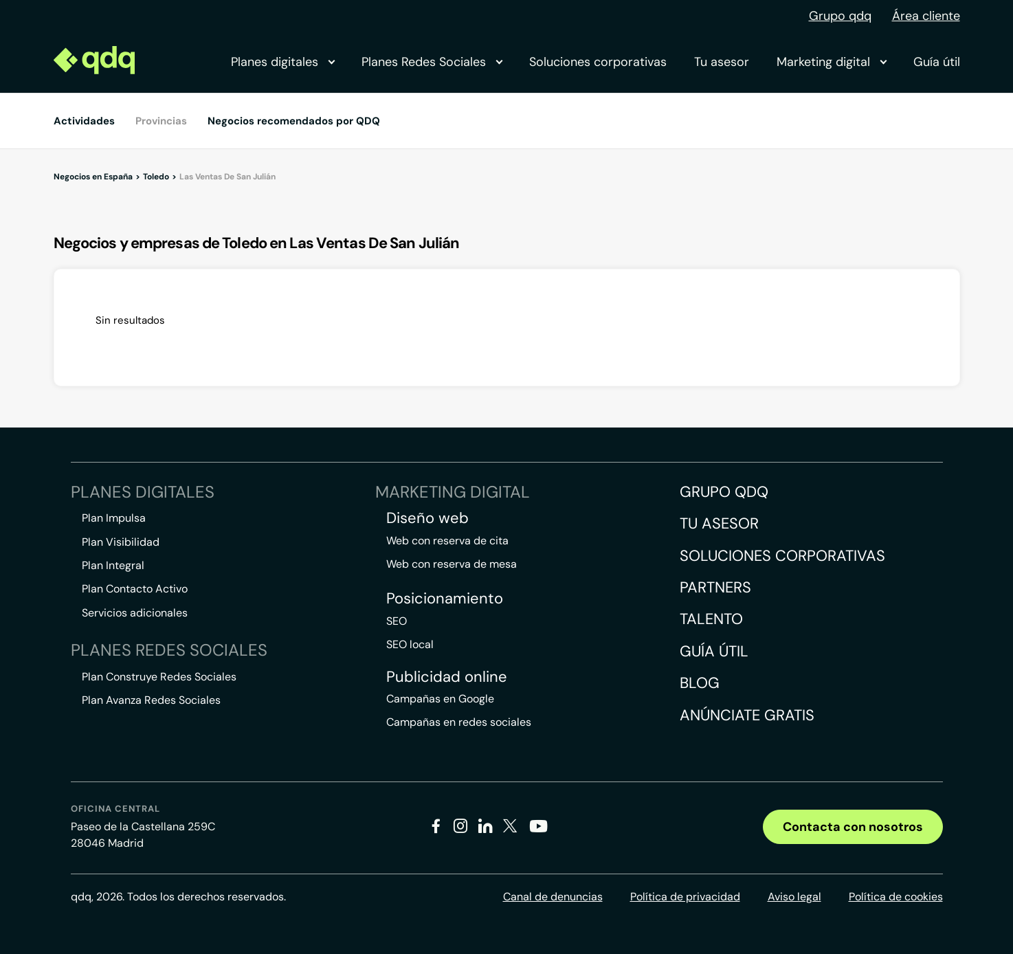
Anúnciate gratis (747, 715)
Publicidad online (446, 677)
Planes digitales (282, 62)
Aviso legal (794, 896)
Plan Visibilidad (120, 542)
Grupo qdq (840, 16)
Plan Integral (113, 565)
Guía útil (936, 62)
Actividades (84, 121)
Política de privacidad (685, 896)
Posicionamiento (444, 599)
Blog (700, 683)
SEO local (410, 644)
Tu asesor (721, 62)
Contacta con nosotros (853, 827)
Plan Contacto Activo (135, 588)
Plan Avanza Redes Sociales (151, 700)
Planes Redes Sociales (431, 62)
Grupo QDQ (724, 492)
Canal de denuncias (553, 896)
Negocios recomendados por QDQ (294, 121)
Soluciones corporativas (598, 62)
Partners (715, 587)
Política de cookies (896, 896)
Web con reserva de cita (447, 540)
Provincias (161, 121)
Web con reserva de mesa (451, 564)
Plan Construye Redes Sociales (159, 676)
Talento (711, 619)
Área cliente (926, 16)
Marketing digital (831, 62)
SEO (396, 621)
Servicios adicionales (135, 613)
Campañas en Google (440, 698)
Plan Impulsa (114, 518)
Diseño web (427, 518)
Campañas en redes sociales (458, 722)
